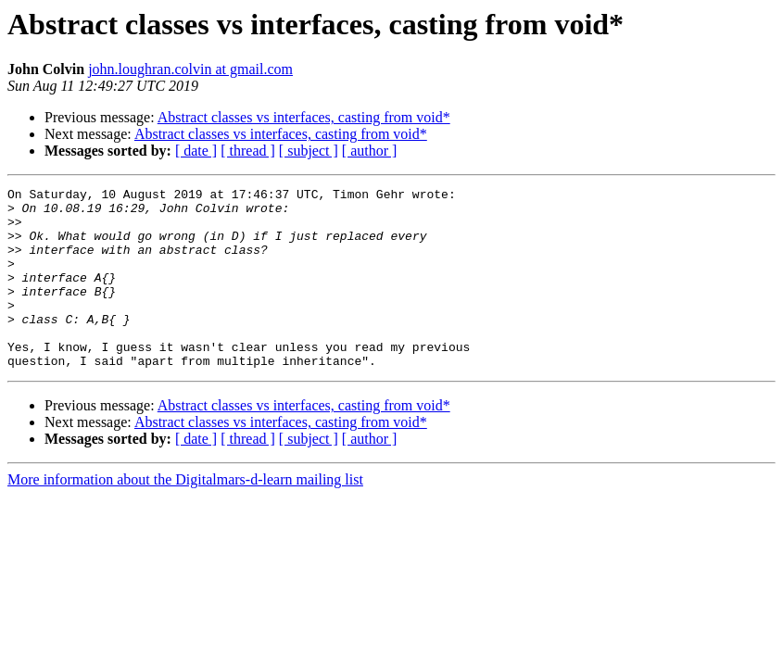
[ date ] (196, 150)
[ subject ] (308, 150)
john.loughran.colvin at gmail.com (190, 69)
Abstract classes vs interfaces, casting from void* (304, 117)
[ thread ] (248, 150)
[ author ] (370, 150)
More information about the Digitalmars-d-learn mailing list (185, 515)
